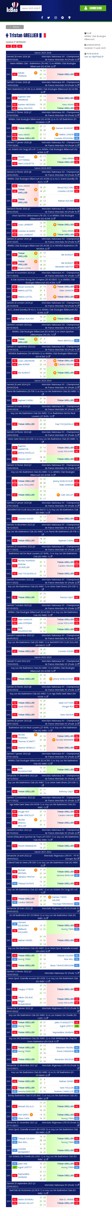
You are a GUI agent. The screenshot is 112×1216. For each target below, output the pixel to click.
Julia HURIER (24, 364)
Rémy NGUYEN (25, 108)
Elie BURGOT (67, 254)
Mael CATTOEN (66, 702)
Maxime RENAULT (26, 747)
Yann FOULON (67, 1087)
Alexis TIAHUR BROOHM (62, 965)
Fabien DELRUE (25, 997)
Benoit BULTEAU (65, 187)
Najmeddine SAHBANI (63, 1032)
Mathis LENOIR (66, 134)
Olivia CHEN (23, 1118)
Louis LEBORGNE (26, 360)
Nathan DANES (25, 940)
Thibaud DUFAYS (26, 883)
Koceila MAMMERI (65, 739)
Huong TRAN (67, 929)
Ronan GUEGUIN (26, 286)
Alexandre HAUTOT (64, 266)
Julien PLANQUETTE (64, 1022)
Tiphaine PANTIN (26, 876)
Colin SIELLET (67, 494)
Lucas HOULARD (66, 451)
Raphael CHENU (25, 400)
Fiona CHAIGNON (65, 1051)
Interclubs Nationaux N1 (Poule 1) (62, 973)
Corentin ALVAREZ (26, 231)
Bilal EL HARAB (66, 1199)
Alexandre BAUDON (64, 1059)
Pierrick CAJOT (25, 459)
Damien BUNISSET (65, 128)
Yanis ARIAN (68, 104)
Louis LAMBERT (25, 224)
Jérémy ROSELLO (26, 452)
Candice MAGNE (66, 364)
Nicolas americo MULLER (22, 822)
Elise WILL (69, 959)
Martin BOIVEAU (25, 1199)
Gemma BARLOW (65, 875)
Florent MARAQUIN (27, 845)
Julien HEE (22, 1163)
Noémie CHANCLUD (64, 1091)
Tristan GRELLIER (65, 74)
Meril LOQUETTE (26, 163)
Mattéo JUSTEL (25, 290)
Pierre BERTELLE (66, 340)
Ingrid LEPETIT (67, 1026)
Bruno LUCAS (24, 268)
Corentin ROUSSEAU (64, 138)
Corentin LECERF (66, 191)
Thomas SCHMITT (26, 741)
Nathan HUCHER (66, 200)
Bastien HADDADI (26, 104)
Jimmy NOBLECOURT (63, 481)
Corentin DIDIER (25, 518)
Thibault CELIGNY (65, 955)
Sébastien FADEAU (65, 1047)
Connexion (93, 8)
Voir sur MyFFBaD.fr (94, 56)
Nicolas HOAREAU (26, 560)
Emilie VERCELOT (26, 815)
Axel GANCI (23, 1114)
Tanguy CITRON (25, 989)
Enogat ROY (68, 706)
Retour (15, 27)
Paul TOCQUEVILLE (64, 424)
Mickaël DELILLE (26, 1106)
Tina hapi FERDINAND (63, 903)
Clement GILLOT (26, 1203)
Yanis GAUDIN (67, 714)
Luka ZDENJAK (25, 623)
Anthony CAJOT (66, 791)
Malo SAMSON (67, 290)
